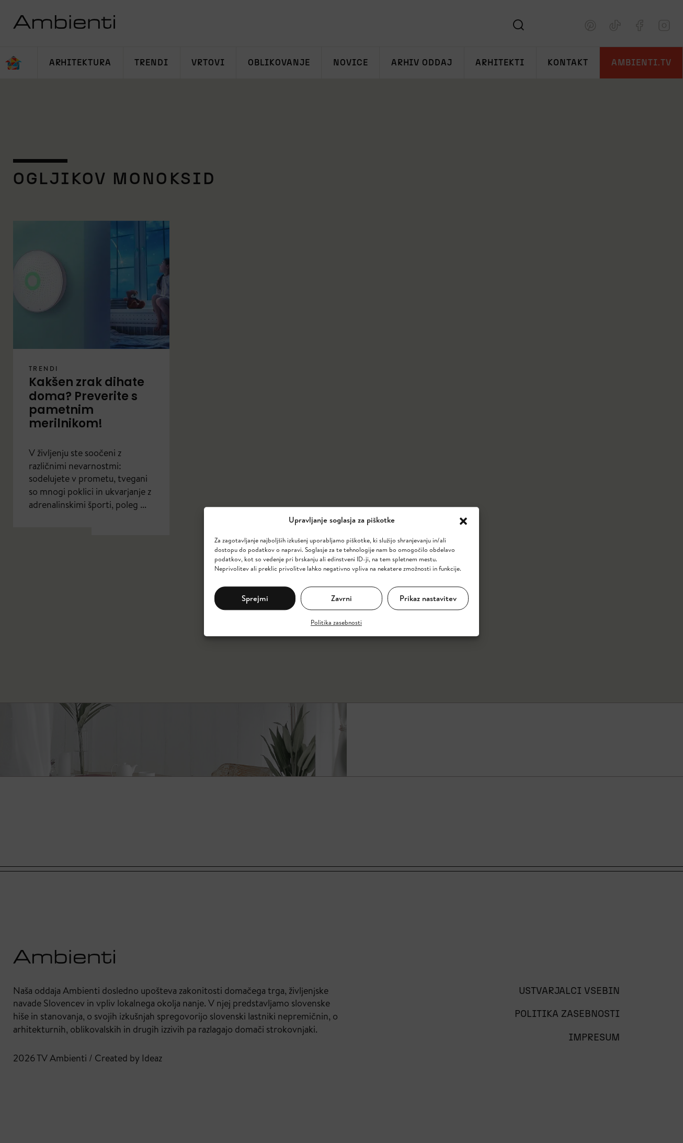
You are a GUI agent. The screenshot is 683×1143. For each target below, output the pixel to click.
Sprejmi (255, 598)
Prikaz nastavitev (428, 598)
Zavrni (341, 598)
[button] (463, 520)
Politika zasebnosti (336, 622)
